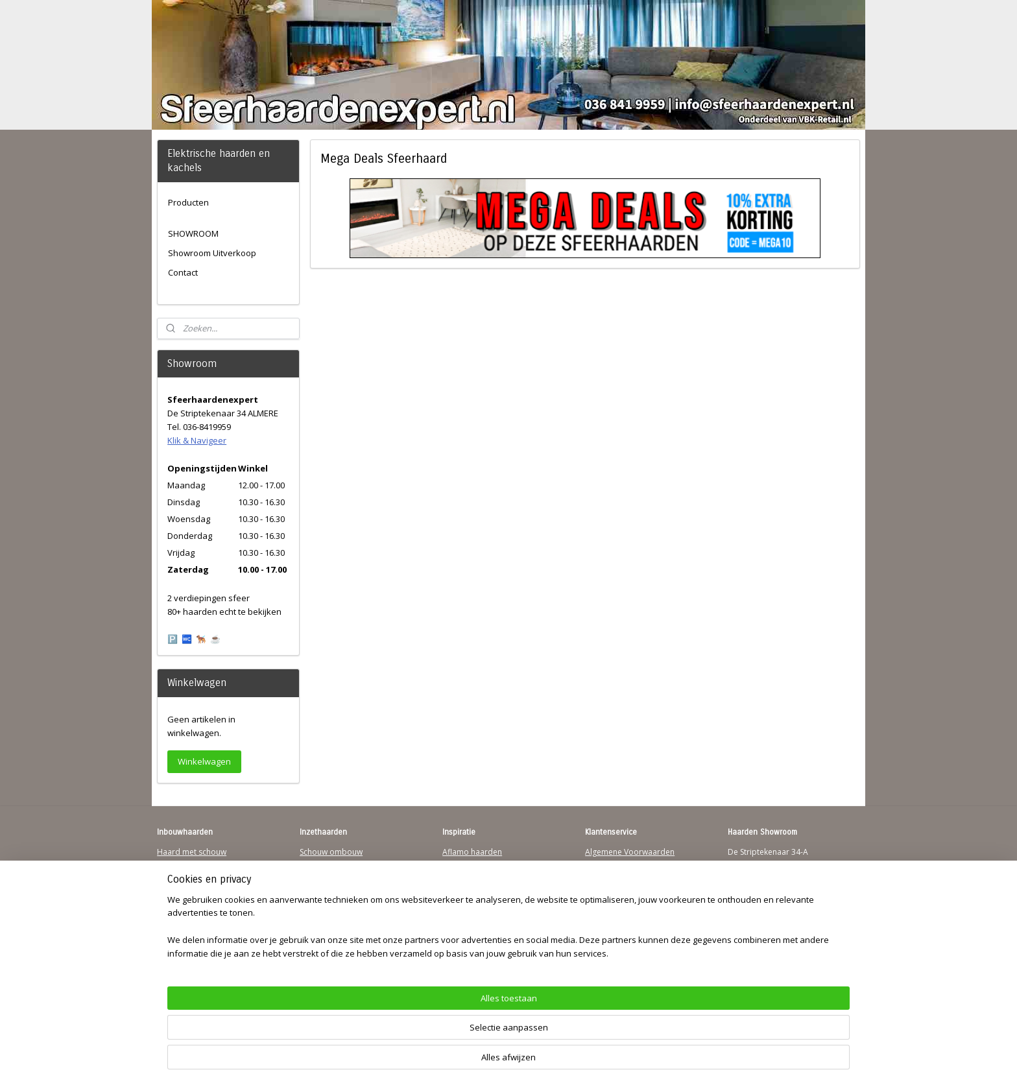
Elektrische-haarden (336, 926)
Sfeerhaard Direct (189, 914)
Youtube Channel (188, 926)
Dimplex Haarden (474, 901)
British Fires (463, 888)
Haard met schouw (191, 851)
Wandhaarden (183, 888)
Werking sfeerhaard (621, 951)
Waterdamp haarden (338, 901)
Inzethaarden (324, 864)
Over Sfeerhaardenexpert (632, 938)
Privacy (598, 888)
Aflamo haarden (472, 851)
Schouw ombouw (331, 851)
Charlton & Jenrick (475, 914)
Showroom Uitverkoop (212, 253)
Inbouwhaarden (186, 876)
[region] (423, 1036)
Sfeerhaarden (467, 926)
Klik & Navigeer (196, 440)
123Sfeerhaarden (189, 901)
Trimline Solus (468, 864)
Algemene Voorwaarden (630, 851)
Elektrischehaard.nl (334, 914)
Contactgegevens (617, 876)
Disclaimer (604, 901)
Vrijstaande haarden (337, 876)
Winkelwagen (204, 761)
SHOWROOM (193, 233)
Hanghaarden (182, 864)
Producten (188, 202)
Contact (183, 272)
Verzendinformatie (619, 864)
